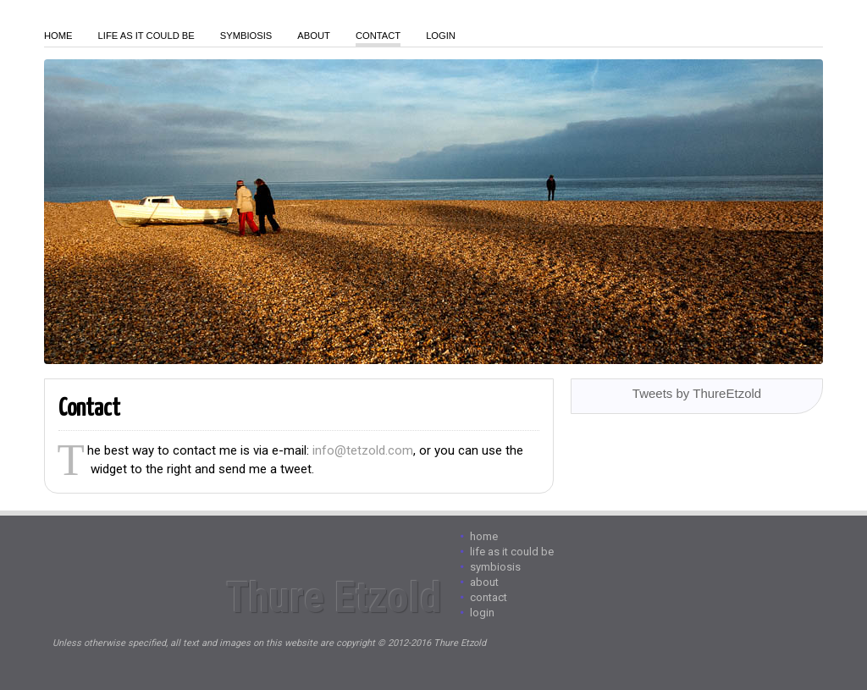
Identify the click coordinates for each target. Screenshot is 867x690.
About (313, 35)
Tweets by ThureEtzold (696, 393)
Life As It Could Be (146, 35)
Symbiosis (246, 35)
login (441, 35)
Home (58, 35)
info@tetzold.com (362, 450)
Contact (378, 35)
